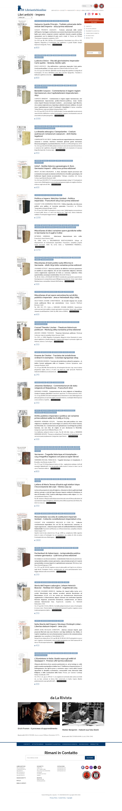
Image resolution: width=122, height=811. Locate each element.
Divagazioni (41, 786)
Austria (63, 131)
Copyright (69, 803)
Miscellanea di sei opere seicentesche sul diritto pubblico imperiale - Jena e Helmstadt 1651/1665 (56, 301)
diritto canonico (46, 357)
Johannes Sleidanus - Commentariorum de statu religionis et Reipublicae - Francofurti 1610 (55, 392)
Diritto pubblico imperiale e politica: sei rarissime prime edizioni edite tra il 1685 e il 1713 (56, 422)
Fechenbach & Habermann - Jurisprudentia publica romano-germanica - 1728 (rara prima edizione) (57, 559)
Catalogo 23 (61, 774)
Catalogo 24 (61, 773)
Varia (39, 780)
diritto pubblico (46, 90)
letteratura (39, 452)
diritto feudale (67, 553)
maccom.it (56, 805)
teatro (52, 452)
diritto (37, 90)
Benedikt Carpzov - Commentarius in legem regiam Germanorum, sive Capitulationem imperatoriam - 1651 (57, 98)
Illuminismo (67, 658)
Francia (77, 452)
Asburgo (56, 131)
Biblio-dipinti (86, 10)
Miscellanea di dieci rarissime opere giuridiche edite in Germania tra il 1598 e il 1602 (57, 237)
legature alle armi (52, 454)
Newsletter (94, 749)
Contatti (27, 749)
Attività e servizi (37, 749)
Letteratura (41, 774)
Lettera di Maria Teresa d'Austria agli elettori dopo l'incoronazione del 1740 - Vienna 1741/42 (57, 490)
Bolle (78, 10)
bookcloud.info (64, 805)
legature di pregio (40, 133)
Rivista (101, 10)
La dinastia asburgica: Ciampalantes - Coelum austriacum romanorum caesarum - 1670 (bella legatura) (55, 139)
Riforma (57, 262)
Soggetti (63, 10)
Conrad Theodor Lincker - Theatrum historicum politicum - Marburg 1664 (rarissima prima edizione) (57, 333)
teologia (50, 262)
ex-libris (38, 486)
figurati (69, 131)
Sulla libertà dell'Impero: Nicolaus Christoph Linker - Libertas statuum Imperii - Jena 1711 (58, 630)
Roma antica (65, 327)
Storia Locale (41, 779)
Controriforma (66, 262)
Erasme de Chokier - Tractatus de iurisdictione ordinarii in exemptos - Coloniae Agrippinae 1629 (56, 362)
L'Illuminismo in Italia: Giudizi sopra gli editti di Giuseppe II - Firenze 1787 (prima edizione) (55, 665)
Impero (66, 90)
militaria (56, 484)
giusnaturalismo (56, 553)
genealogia (51, 327)
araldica (45, 165)
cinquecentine (39, 232)
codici (53, 90)
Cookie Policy (62, 803)
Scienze (39, 777)
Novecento (21, 780)
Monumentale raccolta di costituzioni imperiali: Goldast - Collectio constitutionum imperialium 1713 (57, 523)
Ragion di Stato (69, 297)
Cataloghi (94, 10)
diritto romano (56, 230)
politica (60, 90)
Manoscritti (71, 10)
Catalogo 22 (61, 776)
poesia (46, 452)
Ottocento (21, 779)
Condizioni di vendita (69, 749)
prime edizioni (50, 133)
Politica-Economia (43, 776)
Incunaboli (21, 773)
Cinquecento (21, 774)
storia (37, 131)
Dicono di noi (83, 749)
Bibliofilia (40, 784)
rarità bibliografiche (41, 92)
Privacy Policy (53, 803)
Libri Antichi (55, 10)
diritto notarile (45, 230)
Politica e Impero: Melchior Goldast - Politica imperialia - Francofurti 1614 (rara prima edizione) (56, 204)
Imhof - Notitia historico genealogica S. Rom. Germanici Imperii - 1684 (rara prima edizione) (55, 172)
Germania (73, 90)
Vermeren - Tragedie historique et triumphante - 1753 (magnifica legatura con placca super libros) (56, 460)
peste (76, 230)
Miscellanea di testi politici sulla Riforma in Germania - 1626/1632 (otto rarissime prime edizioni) (58, 269)
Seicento (20, 776)
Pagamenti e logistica (52, 749)
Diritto (39, 773)
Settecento (21, 777)
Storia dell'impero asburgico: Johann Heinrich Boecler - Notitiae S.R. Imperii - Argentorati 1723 (55, 592)
